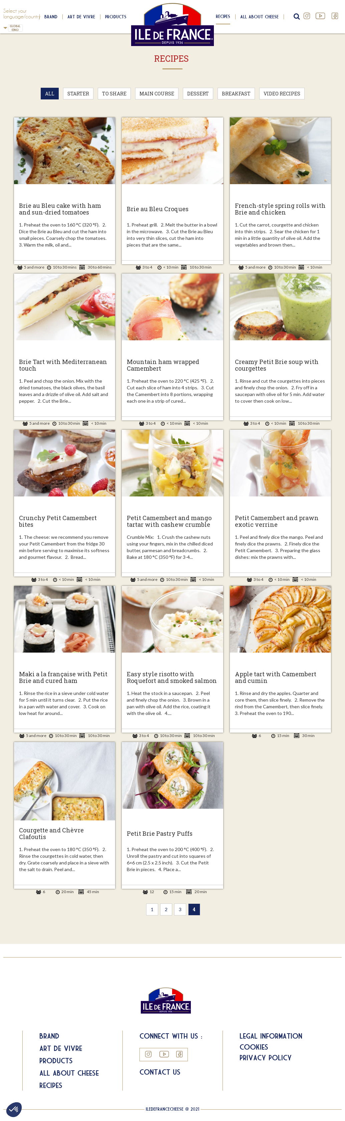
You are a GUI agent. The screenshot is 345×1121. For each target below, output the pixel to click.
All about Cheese (69, 1073)
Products (115, 16)
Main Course (156, 93)
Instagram (307, 16)
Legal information (271, 1036)
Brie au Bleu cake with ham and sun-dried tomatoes (60, 209)
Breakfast (236, 93)
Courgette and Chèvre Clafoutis (51, 833)
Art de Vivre (81, 16)
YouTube (321, 16)
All (49, 93)
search (296, 16)
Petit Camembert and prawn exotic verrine (277, 521)
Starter (78, 93)
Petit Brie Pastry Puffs (160, 833)
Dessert (198, 93)
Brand (50, 16)
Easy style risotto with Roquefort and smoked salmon (172, 677)
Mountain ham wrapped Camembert (163, 365)
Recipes (223, 16)
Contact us (160, 1072)
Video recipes (282, 93)
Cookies (254, 1047)
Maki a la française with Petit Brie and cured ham (63, 677)
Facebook (335, 16)
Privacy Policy (266, 1057)
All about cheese (259, 16)
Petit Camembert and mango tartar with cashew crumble (169, 521)
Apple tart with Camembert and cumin (275, 677)
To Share (114, 93)
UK (5, 28)
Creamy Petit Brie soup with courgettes (277, 365)
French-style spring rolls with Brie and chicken (280, 209)
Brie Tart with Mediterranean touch (63, 365)
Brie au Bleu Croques (158, 209)
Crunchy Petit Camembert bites (58, 521)
